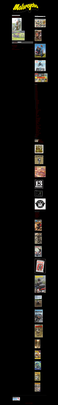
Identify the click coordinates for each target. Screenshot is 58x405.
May (36, 106)
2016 (36, 93)
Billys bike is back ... (38, 121)
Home (22, 48)
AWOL (36, 114)
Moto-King (37, 129)
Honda (36, 124)
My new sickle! (37, 123)
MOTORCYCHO (17, 3)
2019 (36, 90)
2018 (36, 91)
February (37, 134)
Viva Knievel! (36, 217)
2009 (36, 99)
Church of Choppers (37, 213)
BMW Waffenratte (37, 120)
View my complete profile (40, 142)
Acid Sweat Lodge (37, 212)
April (36, 107)
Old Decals (37, 112)
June (36, 105)
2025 (36, 85)
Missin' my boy (37, 131)
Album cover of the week (38, 128)
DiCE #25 (37, 113)
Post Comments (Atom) (17, 49)
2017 (36, 92)
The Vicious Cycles (37, 216)
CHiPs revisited (37, 115)
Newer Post (13, 48)
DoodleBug (37, 122)
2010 (36, 98)
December (37, 100)
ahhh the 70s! (37, 132)
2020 (36, 89)
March (36, 108)
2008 (36, 136)
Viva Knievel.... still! (38, 130)
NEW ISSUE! (37, 116)
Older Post (32, 48)
